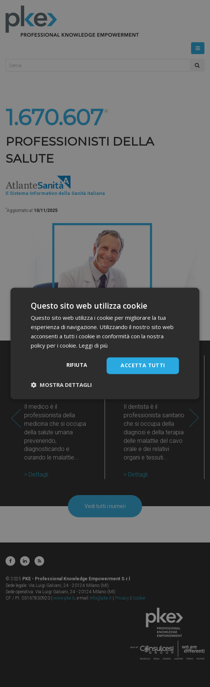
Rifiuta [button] (77, 365)
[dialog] (105, 343)
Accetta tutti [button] (143, 365)
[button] (61, 385)
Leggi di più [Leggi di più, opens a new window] (93, 345)
